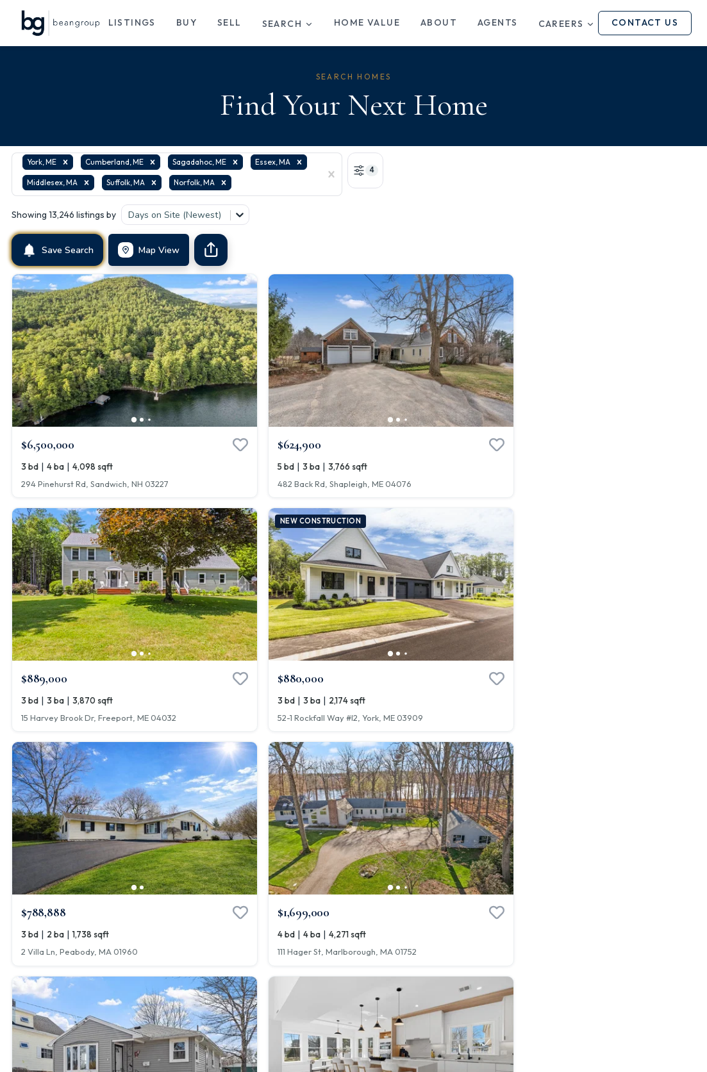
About (438, 22)
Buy (186, 22)
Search (287, 23)
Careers (566, 23)
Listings (132, 22)
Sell (229, 22)
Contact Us (644, 22)
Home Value (367, 22)
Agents (497, 22)
